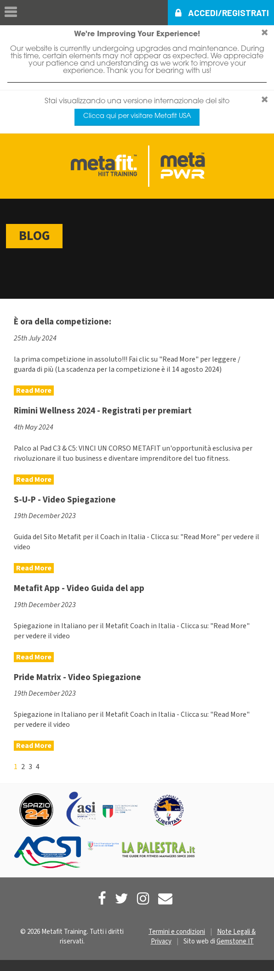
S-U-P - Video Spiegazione (65, 499)
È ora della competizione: (62, 321)
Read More (33, 390)
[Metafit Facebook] (102, 898)
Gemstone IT (235, 941)
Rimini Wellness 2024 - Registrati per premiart (103, 410)
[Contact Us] (165, 898)
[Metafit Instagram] (143, 898)
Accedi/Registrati (228, 12)
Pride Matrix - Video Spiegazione (77, 677)
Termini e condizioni (176, 932)
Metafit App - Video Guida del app (79, 588)
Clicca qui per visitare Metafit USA (137, 116)
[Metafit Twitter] (121, 898)
